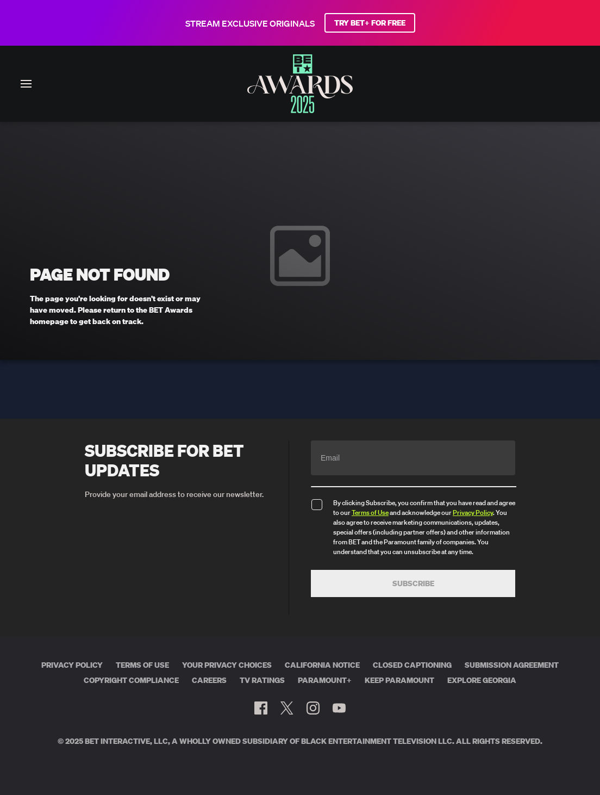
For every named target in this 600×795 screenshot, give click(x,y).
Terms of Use (370, 512)
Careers (209, 680)
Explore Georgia (481, 680)
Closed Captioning (412, 665)
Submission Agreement (512, 665)
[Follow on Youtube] (339, 708)
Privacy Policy (473, 512)
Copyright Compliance (131, 680)
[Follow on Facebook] (260, 708)
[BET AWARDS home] (300, 109)
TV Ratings (262, 680)
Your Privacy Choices (227, 665)
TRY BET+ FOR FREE (369, 23)
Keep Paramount (399, 680)
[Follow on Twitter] (286, 708)
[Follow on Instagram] (313, 708)
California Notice (322, 665)
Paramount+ (325, 680)
